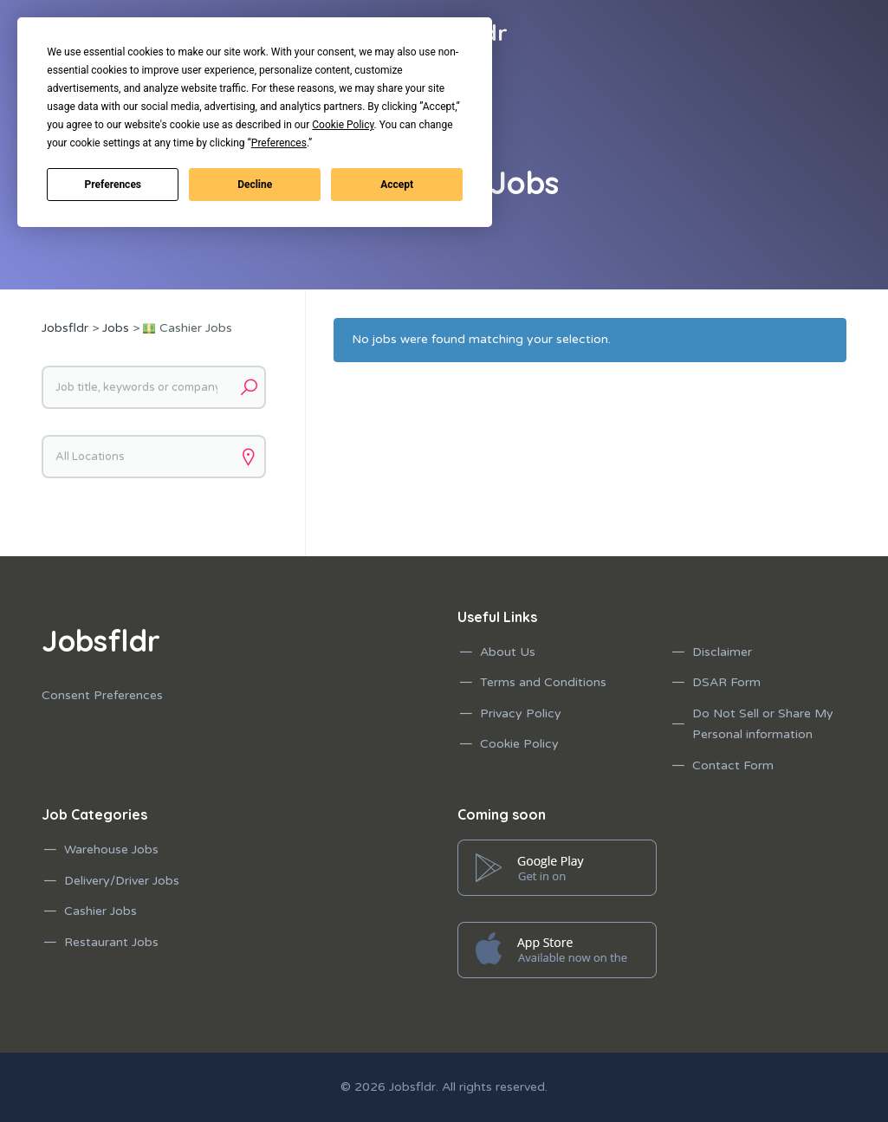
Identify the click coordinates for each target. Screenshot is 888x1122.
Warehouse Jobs (111, 849)
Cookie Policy (519, 743)
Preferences (113, 184)
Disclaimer (722, 652)
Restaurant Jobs (111, 942)
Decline (254, 184)
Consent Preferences (102, 695)
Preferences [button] (279, 143)
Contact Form (733, 765)
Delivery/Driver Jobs (121, 880)
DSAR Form (726, 682)
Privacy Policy (520, 713)
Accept (396, 184)
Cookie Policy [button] (342, 125)
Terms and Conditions (543, 682)
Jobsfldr (412, 1087)
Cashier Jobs (100, 911)
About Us (507, 652)
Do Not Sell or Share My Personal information (762, 724)
